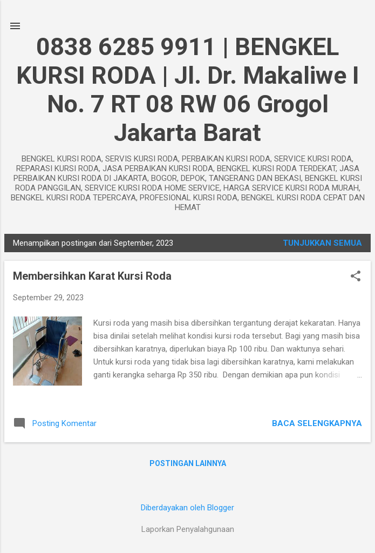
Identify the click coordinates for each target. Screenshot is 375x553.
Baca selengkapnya (317, 423)
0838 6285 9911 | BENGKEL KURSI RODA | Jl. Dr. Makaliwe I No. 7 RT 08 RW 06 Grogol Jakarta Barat (187, 89)
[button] (355, 277)
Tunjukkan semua (322, 243)
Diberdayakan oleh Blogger (187, 507)
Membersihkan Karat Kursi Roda (92, 275)
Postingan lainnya (187, 463)
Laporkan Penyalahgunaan (187, 529)
